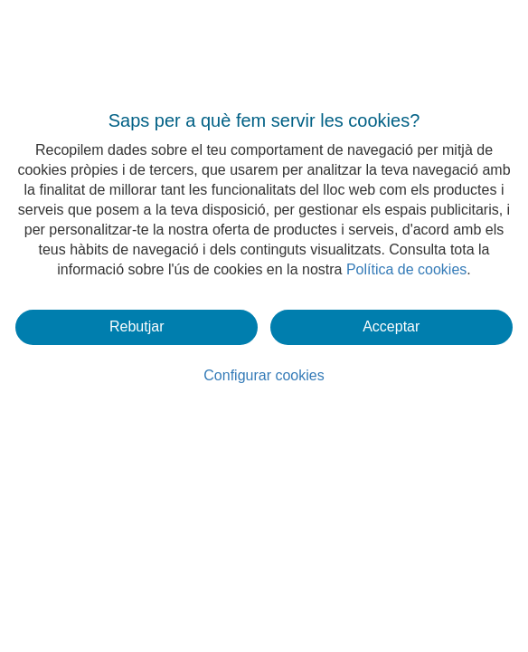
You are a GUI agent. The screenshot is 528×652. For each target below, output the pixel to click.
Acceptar (391, 326)
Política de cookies (406, 269)
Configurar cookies (263, 375)
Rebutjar (136, 326)
